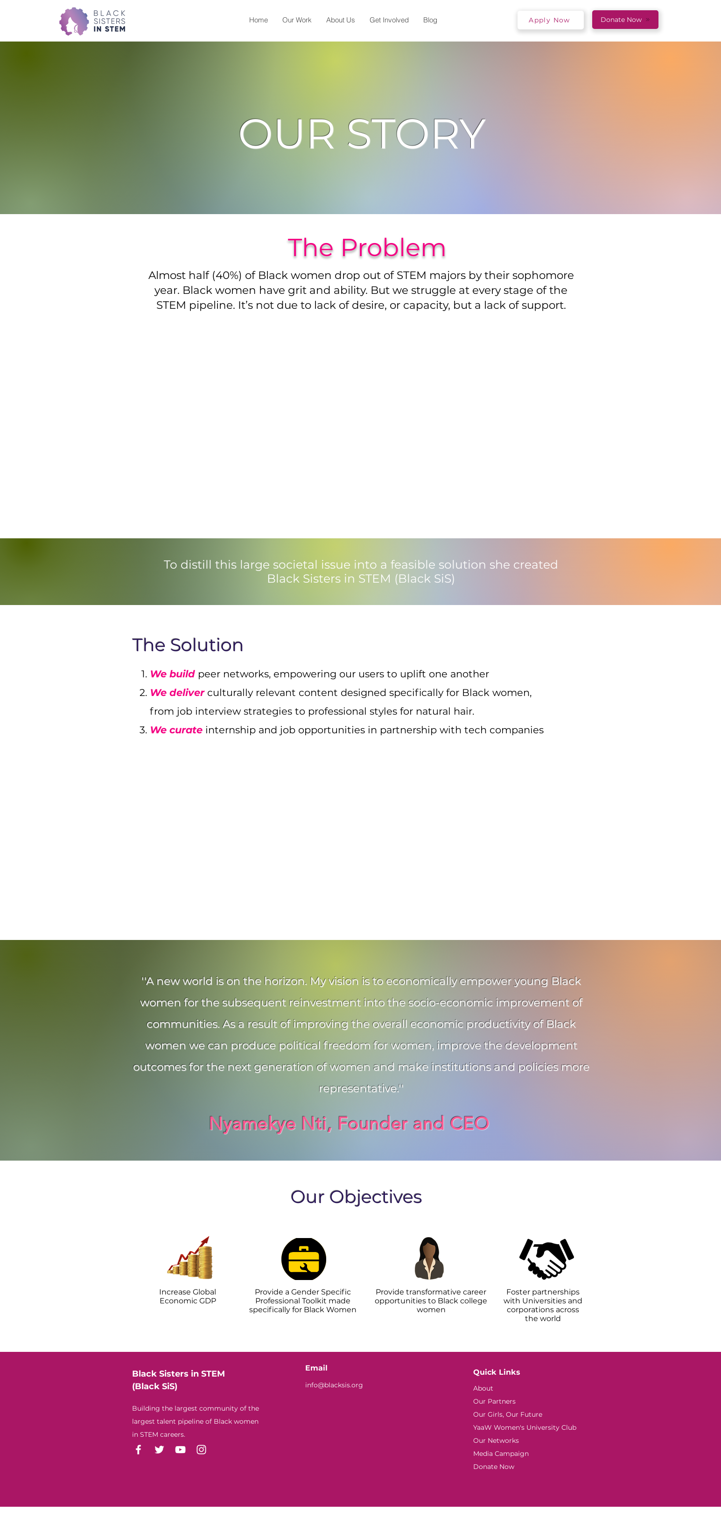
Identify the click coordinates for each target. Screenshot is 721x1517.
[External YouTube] (367, 844)
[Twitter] (159, 1449)
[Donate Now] (625, 19)
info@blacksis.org (334, 1385)
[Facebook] (138, 1449)
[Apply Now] (551, 20)
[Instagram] (201, 1449)
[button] (340, 20)
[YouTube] (180, 1449)
